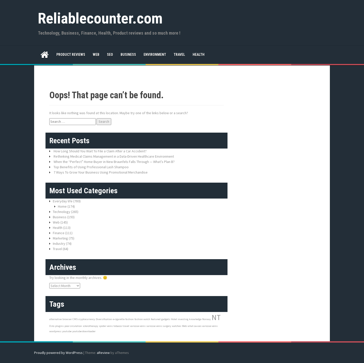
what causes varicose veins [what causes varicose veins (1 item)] (203, 326)
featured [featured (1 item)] (156, 319)
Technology (61, 211)
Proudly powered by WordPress (58, 352)
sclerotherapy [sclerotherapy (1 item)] (90, 326)
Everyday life (63, 201)
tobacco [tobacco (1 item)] (117, 326)
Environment (155, 55)
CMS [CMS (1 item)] (75, 319)
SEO (110, 55)
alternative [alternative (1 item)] (55, 319)
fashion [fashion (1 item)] (129, 319)
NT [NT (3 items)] (216, 317)
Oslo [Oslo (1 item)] (51, 326)
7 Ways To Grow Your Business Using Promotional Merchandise (101, 172)
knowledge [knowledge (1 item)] (195, 319)
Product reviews (70, 55)
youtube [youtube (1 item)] (67, 331)
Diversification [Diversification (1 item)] (104, 319)
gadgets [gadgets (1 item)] (165, 319)
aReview (103, 352)
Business (128, 55)
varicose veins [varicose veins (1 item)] (138, 326)
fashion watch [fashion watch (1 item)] (142, 319)
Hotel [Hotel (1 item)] (174, 319)
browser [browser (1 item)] (67, 319)
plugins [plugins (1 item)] (59, 326)
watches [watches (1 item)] (176, 326)
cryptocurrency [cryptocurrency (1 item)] (86, 319)
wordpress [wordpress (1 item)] (55, 331)
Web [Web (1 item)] (184, 326)
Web (96, 55)
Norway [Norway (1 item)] (206, 319)
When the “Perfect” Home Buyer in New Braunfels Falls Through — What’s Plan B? (114, 161)
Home (62, 206)
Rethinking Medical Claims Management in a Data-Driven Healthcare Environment (114, 156)
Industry (59, 243)
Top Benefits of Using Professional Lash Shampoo (91, 167)
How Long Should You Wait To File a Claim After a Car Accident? (100, 151)
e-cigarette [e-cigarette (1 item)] (119, 319)
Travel (179, 55)
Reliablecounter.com (100, 18)
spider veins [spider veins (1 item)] (106, 326)
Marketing (60, 238)
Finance (58, 233)
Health (198, 55)
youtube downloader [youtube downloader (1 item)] (84, 331)
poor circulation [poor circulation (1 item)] (73, 326)
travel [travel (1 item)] (126, 326)
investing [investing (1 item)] (183, 319)
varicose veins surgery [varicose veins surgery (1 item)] (158, 326)
